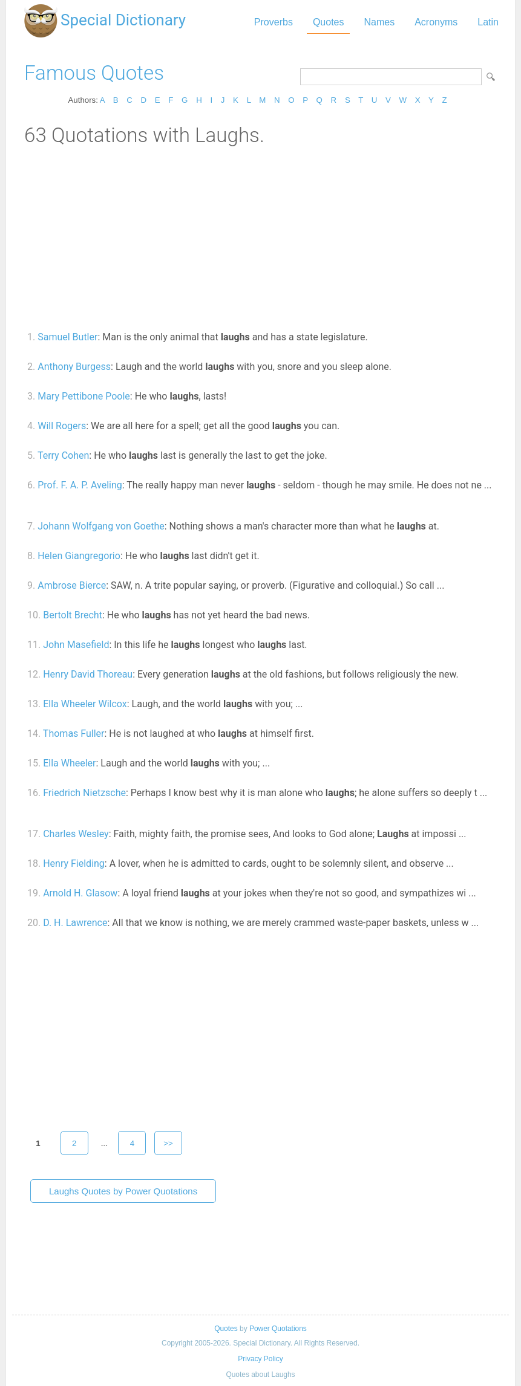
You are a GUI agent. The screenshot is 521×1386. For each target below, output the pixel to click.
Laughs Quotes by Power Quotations (123, 1191)
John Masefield (76, 644)
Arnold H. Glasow (80, 893)
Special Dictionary (123, 20)
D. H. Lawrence (75, 922)
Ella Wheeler (69, 763)
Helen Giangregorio (79, 556)
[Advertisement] (260, 237)
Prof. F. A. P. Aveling (80, 485)
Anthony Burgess (74, 366)
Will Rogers (62, 426)
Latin (488, 22)
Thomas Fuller (74, 733)
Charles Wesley (76, 834)
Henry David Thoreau (88, 674)
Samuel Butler (67, 337)
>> (168, 1143)
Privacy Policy (260, 1359)
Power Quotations (278, 1328)
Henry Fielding (74, 863)
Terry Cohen (63, 455)
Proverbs (273, 22)
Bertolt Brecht (72, 615)
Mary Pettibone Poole (84, 396)
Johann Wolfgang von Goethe (101, 526)
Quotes (328, 22)
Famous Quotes (94, 73)
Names (379, 22)
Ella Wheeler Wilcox (85, 704)
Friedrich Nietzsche (84, 792)
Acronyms (436, 22)
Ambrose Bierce (72, 585)
